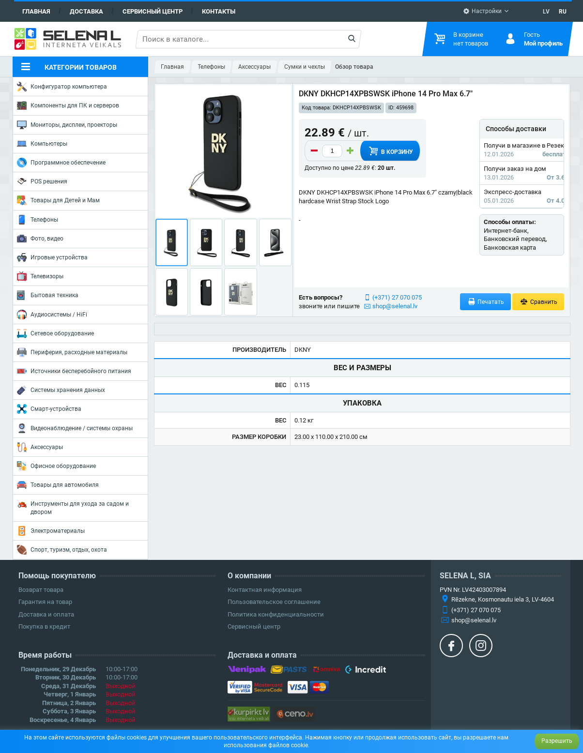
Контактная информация (265, 589)
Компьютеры (42, 144)
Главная (36, 11)
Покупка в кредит (44, 626)
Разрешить (556, 741)
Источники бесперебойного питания (74, 371)
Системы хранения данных (61, 390)
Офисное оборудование (56, 466)
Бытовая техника (47, 295)
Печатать (486, 301)
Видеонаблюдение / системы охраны (75, 428)
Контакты (218, 11)
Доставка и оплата (46, 614)
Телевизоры (40, 276)
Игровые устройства (52, 257)
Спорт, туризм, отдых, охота (62, 550)
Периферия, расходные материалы (72, 352)
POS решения (42, 181)
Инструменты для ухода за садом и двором (73, 507)
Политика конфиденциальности (276, 614)
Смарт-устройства (49, 409)
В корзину (390, 151)
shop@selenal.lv (394, 306)
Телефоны (37, 220)
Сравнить (538, 301)
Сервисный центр (153, 11)
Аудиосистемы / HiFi (52, 314)
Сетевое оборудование (55, 333)
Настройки (482, 11)
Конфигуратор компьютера (62, 86)
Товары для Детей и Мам (58, 200)
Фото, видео (40, 238)
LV (546, 11)
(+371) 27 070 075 (397, 297)
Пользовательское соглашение (274, 601)
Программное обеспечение (61, 162)
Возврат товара (40, 589)
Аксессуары (40, 447)
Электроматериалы (51, 531)
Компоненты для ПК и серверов (68, 105)
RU (563, 11)
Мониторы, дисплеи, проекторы (67, 125)
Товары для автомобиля (58, 485)
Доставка (86, 11)
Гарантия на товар (45, 601)
